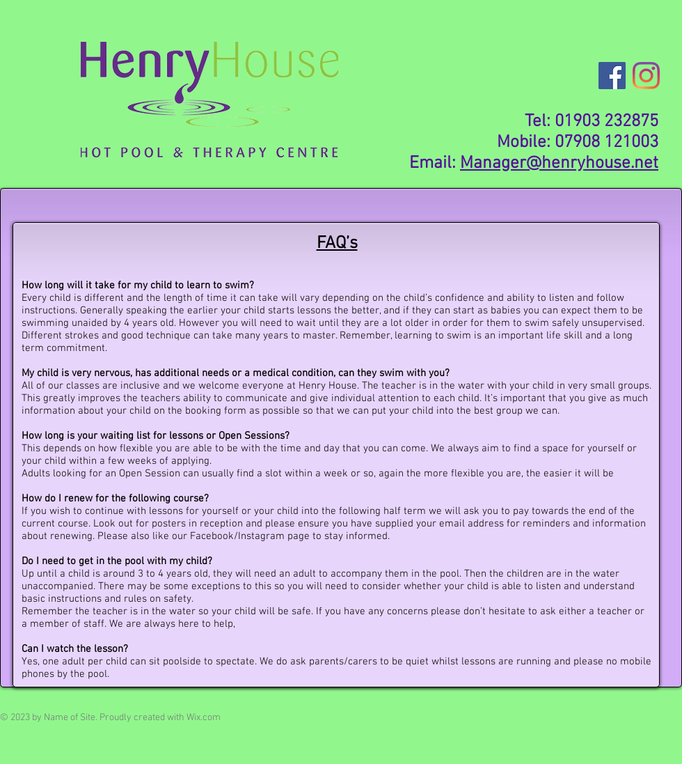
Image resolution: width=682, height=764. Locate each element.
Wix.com (204, 718)
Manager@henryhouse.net (559, 163)
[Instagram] (646, 75)
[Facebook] (612, 75)
